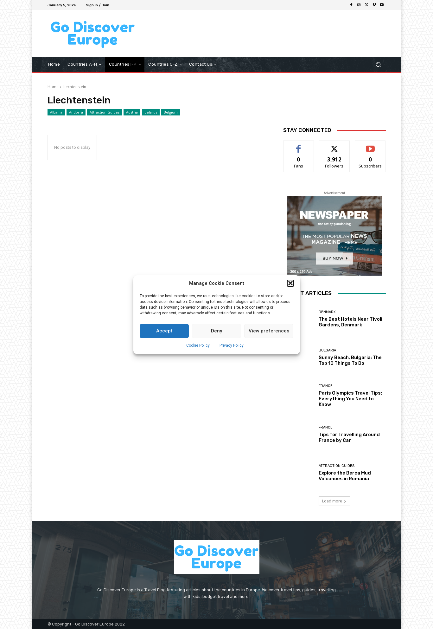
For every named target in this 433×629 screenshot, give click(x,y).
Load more (334, 501)
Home (53, 86)
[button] (290, 283)
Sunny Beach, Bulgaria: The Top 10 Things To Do (350, 360)
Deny (216, 331)
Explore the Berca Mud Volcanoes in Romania (345, 476)
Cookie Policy (198, 345)
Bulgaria (327, 350)
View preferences (269, 331)
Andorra (76, 112)
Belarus (151, 112)
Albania (56, 112)
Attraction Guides (104, 112)
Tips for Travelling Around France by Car (349, 437)
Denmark (327, 312)
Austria (132, 112)
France (326, 386)
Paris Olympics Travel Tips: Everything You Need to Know (350, 398)
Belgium (170, 112)
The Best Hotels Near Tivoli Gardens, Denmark (350, 322)
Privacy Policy (232, 345)
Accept (164, 331)
